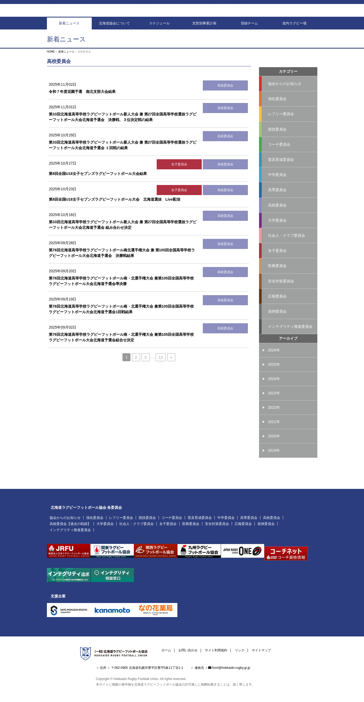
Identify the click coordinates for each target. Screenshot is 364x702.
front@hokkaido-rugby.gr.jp (231, 666)
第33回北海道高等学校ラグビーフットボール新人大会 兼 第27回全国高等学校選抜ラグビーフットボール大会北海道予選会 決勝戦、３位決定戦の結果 (122, 126)
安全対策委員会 (281, 292)
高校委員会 (225, 94)
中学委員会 (277, 184)
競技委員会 (277, 138)
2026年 (274, 362)
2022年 (274, 419)
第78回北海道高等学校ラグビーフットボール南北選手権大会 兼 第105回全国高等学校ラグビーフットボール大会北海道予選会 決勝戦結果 (122, 261)
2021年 (274, 434)
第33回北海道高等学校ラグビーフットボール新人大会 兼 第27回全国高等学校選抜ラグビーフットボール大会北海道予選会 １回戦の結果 (122, 154)
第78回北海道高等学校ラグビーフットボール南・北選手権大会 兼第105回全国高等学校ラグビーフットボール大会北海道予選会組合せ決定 (121, 346)
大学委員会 (277, 231)
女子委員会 (179, 173)
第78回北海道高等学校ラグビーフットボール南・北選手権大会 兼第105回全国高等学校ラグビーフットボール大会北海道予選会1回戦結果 (121, 318)
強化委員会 (277, 107)
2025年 (274, 376)
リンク (239, 649)
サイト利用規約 (216, 649)
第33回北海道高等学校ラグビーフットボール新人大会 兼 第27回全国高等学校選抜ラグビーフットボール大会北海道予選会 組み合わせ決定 (122, 233)
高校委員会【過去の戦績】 (70, 522)
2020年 (274, 448)
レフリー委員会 (281, 123)
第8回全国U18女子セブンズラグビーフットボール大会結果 (98, 182)
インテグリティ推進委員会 (290, 338)
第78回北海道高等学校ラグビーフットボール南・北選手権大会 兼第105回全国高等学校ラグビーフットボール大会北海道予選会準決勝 (121, 290)
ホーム (166, 649)
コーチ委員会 (279, 154)
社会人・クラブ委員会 (286, 246)
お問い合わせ (188, 649)
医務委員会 (277, 277)
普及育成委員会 (281, 169)
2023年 (274, 405)
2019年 (274, 462)
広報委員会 (277, 307)
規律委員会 (277, 323)
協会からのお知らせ (284, 92)
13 (161, 366)
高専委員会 (277, 200)
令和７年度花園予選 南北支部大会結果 (82, 100)
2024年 (274, 391)
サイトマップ (261, 649)
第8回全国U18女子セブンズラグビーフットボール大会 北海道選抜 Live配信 (114, 208)
